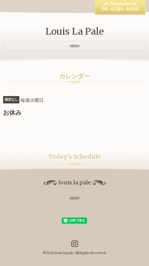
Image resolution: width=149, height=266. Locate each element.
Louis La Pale (74, 31)
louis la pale (64, 253)
